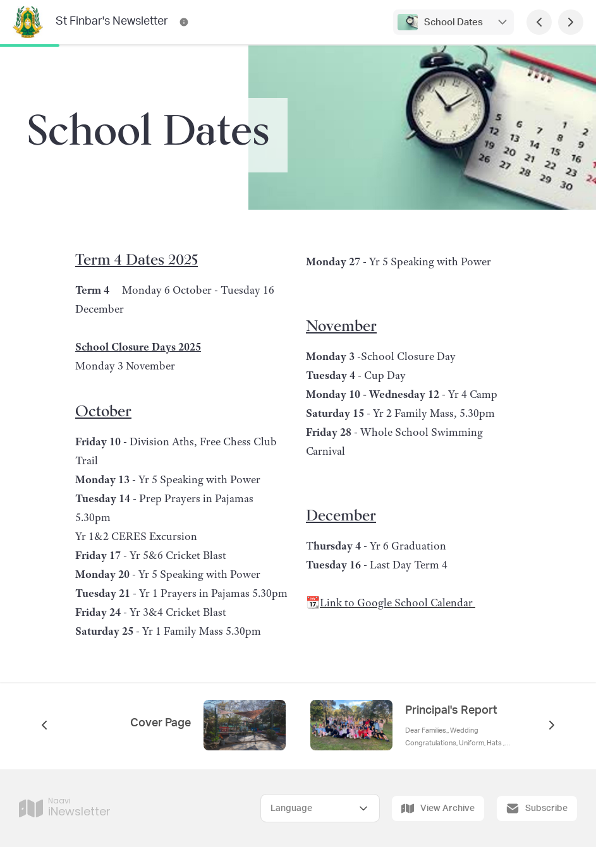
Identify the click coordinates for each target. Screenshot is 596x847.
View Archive (438, 808)
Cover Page (160, 723)
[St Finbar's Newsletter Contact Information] (183, 22)
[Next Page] (570, 22)
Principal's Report (451, 710)
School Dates (453, 22)
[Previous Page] (539, 22)
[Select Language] (320, 808)
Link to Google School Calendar (397, 603)
